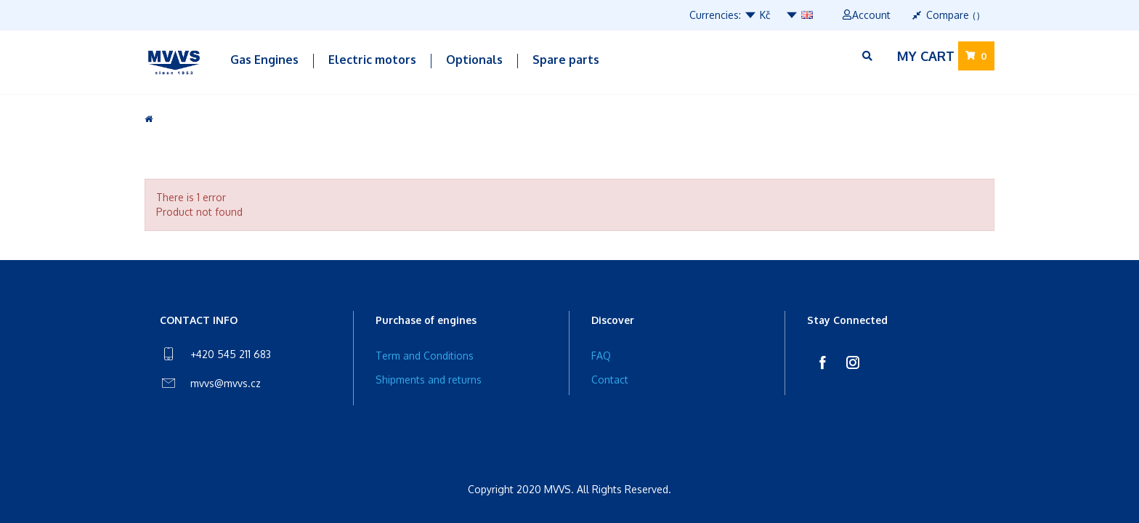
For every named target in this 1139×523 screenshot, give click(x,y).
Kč (757, 15)
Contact (609, 379)
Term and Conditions (425, 355)
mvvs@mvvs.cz (225, 383)
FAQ (601, 355)
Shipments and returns (429, 379)
